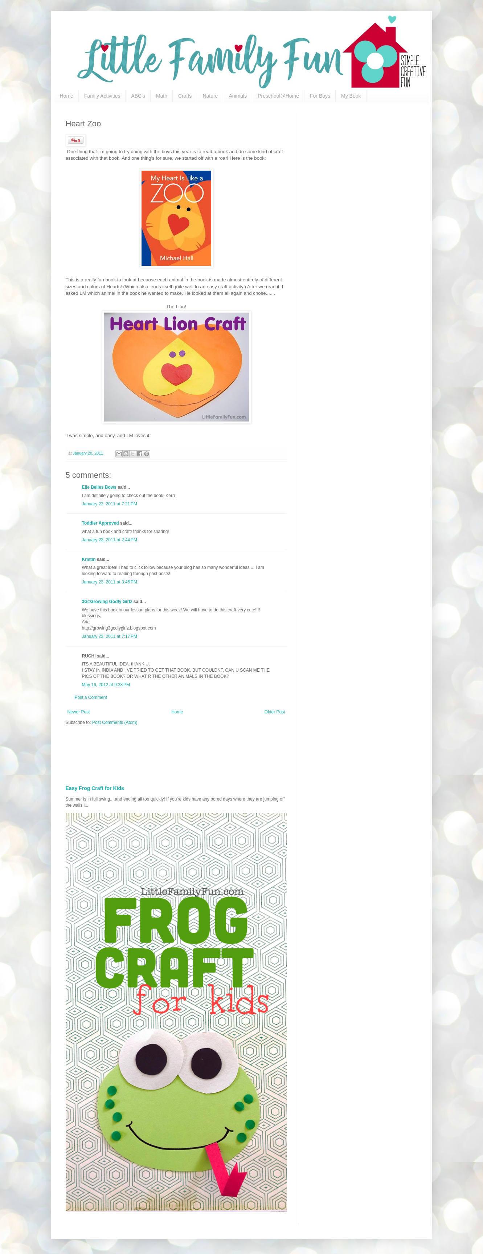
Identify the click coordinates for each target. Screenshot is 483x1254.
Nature (210, 96)
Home (66, 96)
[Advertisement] (242, 753)
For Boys (320, 96)
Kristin (89, 559)
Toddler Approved (100, 523)
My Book (351, 96)
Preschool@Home (278, 96)
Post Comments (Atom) (115, 722)
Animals (238, 96)
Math (161, 96)
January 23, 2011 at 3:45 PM (109, 582)
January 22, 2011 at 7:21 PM (109, 503)
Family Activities (102, 96)
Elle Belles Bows (99, 487)
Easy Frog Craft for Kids (95, 788)
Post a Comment (91, 697)
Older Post (275, 711)
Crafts (185, 96)
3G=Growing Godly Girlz (107, 601)
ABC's (138, 96)
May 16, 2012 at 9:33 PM (106, 684)
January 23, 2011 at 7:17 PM (109, 636)
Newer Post (78, 711)
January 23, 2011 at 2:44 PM (109, 539)
